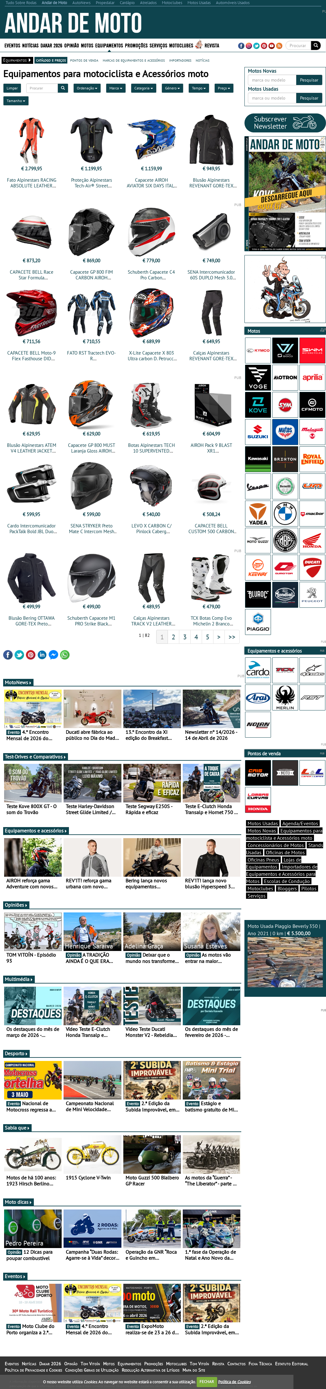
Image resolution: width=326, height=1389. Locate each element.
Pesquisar (309, 80)
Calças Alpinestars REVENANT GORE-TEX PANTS (211, 358)
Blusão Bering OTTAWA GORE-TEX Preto (32, 621)
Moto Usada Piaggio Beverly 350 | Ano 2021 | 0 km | (285, 955)
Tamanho (16, 100)
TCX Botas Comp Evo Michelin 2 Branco (211, 621)
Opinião (71, 45)
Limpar (12, 88)
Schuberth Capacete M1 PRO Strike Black (91, 621)
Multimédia (19, 979)
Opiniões (16, 905)
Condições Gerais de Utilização (92, 1370)
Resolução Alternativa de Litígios (150, 1370)
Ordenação (87, 88)
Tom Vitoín (90, 1364)
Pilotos (309, 888)
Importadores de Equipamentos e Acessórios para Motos (281, 873)
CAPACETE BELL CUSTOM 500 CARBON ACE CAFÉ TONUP (211, 531)
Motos (87, 45)
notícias (202, 60)
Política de (234, 1381)
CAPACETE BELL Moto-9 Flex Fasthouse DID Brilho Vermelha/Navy (31, 358)
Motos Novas (262, 830)
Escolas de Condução (287, 881)
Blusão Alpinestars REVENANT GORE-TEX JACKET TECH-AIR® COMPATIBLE (211, 188)
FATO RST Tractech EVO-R (91, 356)
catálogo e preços (51, 60)
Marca (115, 88)
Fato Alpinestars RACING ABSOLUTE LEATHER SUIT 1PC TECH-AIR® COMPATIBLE (31, 188)
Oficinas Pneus (263, 859)
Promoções (136, 45)
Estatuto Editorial (291, 1364)
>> (232, 636)
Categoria (143, 88)
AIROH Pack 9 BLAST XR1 (211, 448)
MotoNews (18, 682)
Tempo (199, 88)
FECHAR (207, 1381)
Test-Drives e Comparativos (35, 756)
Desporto (16, 1053)
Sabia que (17, 1127)
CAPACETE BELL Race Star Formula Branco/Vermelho (31, 277)
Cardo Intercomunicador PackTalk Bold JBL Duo (31, 528)
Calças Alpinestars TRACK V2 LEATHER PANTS (151, 623)
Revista (212, 45)
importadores (180, 60)
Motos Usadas (263, 823)
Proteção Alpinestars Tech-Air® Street (91, 183)
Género (172, 88)
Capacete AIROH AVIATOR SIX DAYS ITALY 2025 (151, 185)
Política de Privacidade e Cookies (33, 1370)
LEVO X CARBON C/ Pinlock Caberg (151, 528)
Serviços (158, 45)
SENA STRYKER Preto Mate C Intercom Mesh (91, 528)
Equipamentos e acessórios (36, 830)
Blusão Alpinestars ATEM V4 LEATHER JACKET (31, 448)
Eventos (12, 45)
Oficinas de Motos (285, 852)
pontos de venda (84, 60)
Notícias (30, 45)
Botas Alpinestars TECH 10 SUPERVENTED (151, 448)
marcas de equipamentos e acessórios (134, 60)
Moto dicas (18, 1202)
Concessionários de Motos (276, 845)
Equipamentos (109, 45)
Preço (224, 88)
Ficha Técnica (260, 1364)
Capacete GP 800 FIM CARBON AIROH (91, 275)
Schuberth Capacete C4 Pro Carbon (151, 275)
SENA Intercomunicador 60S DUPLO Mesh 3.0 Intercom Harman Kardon (211, 277)
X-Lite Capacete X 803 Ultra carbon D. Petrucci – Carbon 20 (151, 358)
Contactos (236, 1364)
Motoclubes (181, 45)
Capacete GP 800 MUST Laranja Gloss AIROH (91, 448)
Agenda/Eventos (300, 823)
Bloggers (287, 888)
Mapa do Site (193, 1370)
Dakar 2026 (51, 45)
